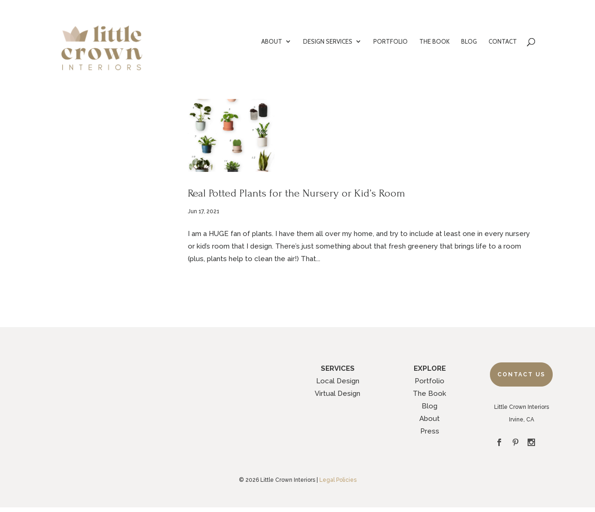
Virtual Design (337, 393)
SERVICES (338, 368)
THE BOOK (434, 41)
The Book (429, 393)
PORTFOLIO (390, 41)
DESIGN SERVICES (327, 41)
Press (429, 431)
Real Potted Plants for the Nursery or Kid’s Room (296, 193)
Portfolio (429, 381)
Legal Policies (338, 480)
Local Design (337, 381)
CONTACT (503, 41)
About (429, 418)
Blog (429, 406)
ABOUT (271, 41)
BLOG (469, 41)
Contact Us (521, 374)
